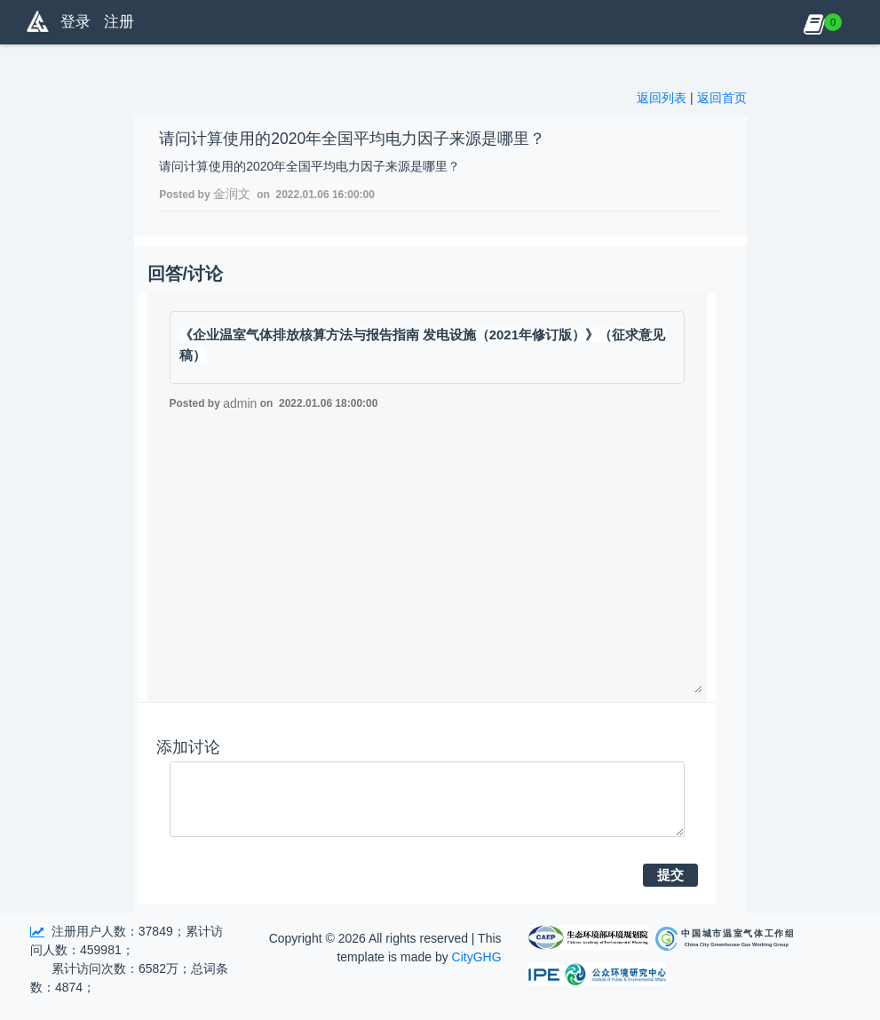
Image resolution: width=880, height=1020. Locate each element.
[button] (814, 22)
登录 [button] (75, 21)
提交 (670, 875)
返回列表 (661, 98)
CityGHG (477, 957)
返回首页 (722, 98)
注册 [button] (119, 21)
